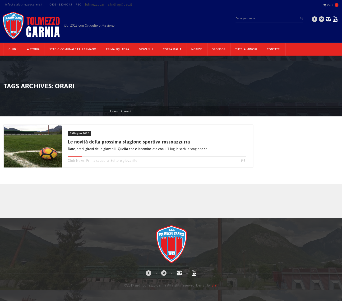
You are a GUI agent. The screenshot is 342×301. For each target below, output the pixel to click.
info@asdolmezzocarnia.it (24, 4)
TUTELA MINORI (246, 49)
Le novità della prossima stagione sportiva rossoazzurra (129, 141)
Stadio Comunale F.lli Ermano (73, 49)
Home (114, 111)
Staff (215, 285)
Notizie (197, 49)
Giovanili (146, 49)
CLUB (12, 49)
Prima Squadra (117, 49)
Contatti (274, 49)
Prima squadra (97, 160)
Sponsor (219, 49)
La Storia (33, 49)
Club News (76, 160)
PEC (78, 4)
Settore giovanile (124, 160)
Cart (328, 5)
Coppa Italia (172, 49)
